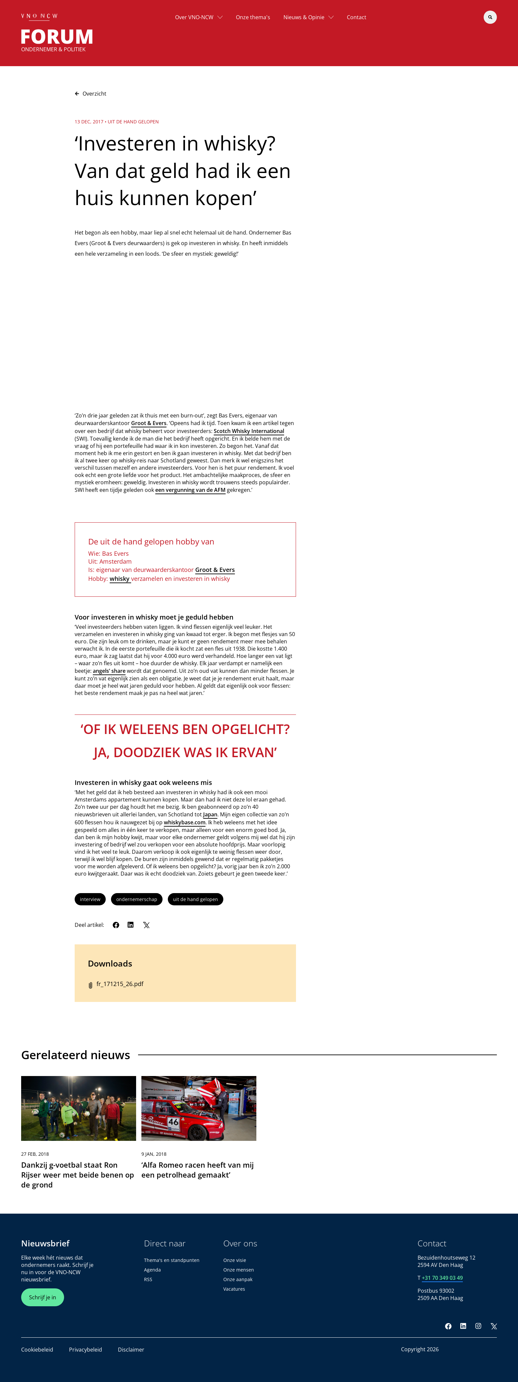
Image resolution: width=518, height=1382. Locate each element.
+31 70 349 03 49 (442, 1277)
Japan (210, 814)
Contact (356, 17)
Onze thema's (253, 17)
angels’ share (109, 670)
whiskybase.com (184, 822)
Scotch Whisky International (249, 431)
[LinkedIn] (131, 925)
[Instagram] (478, 1326)
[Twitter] (146, 925)
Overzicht (90, 93)
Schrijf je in (42, 1297)
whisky (120, 579)
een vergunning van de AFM (190, 490)
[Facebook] (116, 925)
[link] (78, 1135)
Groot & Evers (148, 423)
